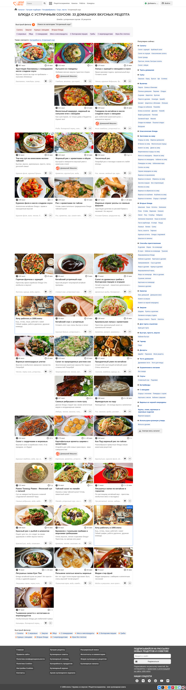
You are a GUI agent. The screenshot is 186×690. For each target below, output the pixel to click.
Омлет (140, 215)
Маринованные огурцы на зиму (149, 152)
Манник (153, 119)
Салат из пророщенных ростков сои (73, 362)
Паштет (153, 319)
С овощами (144, 390)
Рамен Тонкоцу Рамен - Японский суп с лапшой (34, 490)
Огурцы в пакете (143, 319)
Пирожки (156, 91)
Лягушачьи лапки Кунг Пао (29, 573)
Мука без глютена (123, 34)
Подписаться (147, 662)
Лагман (147, 227)
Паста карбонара (144, 223)
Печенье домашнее (145, 91)
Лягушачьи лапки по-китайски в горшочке (110, 490)
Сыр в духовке (156, 263)
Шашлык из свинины (145, 238)
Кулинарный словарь (59, 659)
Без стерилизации (157, 183)
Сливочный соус (143, 380)
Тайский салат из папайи (68, 489)
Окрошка (141, 79)
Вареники (152, 211)
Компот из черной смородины (148, 303)
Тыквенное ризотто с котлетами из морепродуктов (33, 614)
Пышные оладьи (158, 122)
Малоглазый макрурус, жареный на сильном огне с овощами (73, 112)
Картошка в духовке (159, 259)
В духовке (141, 247)
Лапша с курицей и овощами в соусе (113, 69)
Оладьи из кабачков (145, 107)
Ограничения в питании (150, 367)
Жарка (148, 247)
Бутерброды (145, 385)
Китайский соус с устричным (70, 322)
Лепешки (165, 103)
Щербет (140, 354)
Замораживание (143, 263)
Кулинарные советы (59, 654)
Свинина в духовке (144, 286)
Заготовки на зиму (147, 136)
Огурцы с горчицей (159, 198)
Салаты (143, 46)
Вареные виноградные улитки (30, 362)
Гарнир (143, 341)
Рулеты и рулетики (151, 311)
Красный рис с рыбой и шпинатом (32, 531)
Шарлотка (149, 95)
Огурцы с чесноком (144, 393)
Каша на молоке (160, 219)
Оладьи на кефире (144, 122)
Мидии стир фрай (103, 573)
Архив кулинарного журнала (62, 673)
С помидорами (41, 34)
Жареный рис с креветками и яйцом (73, 158)
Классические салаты (159, 53)
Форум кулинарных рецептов (94, 659)
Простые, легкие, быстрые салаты (150, 61)
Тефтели (153, 230)
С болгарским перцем (78, 34)
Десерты (143, 350)
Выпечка (143, 83)
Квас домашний (143, 295)
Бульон (153, 79)
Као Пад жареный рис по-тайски (110, 441)
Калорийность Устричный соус (42, 40)
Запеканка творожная (145, 219)
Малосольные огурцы (159, 144)
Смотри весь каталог (149, 431)
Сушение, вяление (144, 278)
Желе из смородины (145, 155)
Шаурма (141, 311)
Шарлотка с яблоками (152, 103)
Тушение (165, 251)
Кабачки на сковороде (152, 251)
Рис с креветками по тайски (69, 203)
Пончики (155, 115)
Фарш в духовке (143, 267)
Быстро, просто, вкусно (150, 333)
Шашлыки (141, 207)
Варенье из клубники (145, 194)
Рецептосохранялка (62, 3)
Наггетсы (161, 319)
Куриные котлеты (144, 234)
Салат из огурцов (144, 53)
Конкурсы (90, 3)
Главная (20, 650)
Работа (82, 3)
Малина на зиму (143, 187)
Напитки (143, 291)
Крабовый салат (156, 49)
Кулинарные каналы (90, 664)
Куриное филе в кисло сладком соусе (34, 203)
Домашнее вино (156, 295)
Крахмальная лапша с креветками (111, 322)
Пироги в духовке (144, 99)
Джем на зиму (155, 148)
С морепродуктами (105, 34)
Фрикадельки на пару (105, 401)
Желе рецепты (158, 354)
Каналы (74, 3)
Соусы (142, 376)
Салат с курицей (143, 49)
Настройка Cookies (24, 668)
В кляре (154, 223)
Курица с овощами (41, 30)
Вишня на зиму (159, 155)
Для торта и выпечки (149, 324)
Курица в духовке (157, 267)
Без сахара (142, 371)
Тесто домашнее (146, 359)
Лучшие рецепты (57, 650)
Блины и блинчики (150, 87)
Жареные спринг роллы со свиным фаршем (112, 204)
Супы (142, 75)
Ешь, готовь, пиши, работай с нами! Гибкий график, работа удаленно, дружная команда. (32, 324)
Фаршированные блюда (146, 255)
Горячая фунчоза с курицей (29, 279)
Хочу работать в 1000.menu (29, 318)
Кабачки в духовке (144, 259)
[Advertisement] (153, 23)
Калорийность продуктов (61, 664)
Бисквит (141, 103)
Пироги (140, 87)
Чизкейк (161, 111)
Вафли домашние (144, 115)
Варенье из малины (145, 198)
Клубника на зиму (160, 194)
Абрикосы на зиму (158, 179)
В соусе (140, 251)
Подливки (154, 380)
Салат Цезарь (143, 57)
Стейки (145, 211)
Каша (148, 207)
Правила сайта (23, 654)
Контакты (20, 673)
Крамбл (162, 99)
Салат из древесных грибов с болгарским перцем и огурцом (110, 280)
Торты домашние (147, 70)
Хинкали (161, 211)
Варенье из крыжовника (146, 175)
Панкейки (156, 107)
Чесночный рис (102, 158)
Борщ (148, 79)
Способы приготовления (150, 243)
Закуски (143, 307)
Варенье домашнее (157, 140)
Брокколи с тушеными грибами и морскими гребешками (72, 532)
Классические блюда (149, 131)
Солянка (164, 79)
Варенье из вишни (144, 179)
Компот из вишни (144, 299)
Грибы (92, 34)
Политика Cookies (24, 664)
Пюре (140, 345)
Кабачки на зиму (161, 159)
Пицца (160, 223)
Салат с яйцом (143, 65)
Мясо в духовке (158, 274)
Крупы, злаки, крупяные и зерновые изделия (149, 411)
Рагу (145, 215)
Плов (140, 211)
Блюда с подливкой (158, 234)
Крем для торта (143, 328)
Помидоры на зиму (144, 163)
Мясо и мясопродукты (58, 34)
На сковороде (157, 247)
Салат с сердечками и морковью (32, 441)
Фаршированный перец (146, 270)
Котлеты (154, 207)
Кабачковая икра (158, 163)
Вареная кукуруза (144, 416)
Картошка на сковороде (146, 282)
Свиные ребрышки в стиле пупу (71, 401)
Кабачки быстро (143, 336)
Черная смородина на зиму (147, 171)
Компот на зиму (143, 148)
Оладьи (163, 91)
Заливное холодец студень (147, 315)
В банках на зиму (144, 144)
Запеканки (162, 207)
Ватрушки (141, 126)
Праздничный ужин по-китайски (110, 362)
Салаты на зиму (143, 167)
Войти (166, 3)
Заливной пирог (143, 119)
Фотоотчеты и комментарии (93, 654)
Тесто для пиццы (157, 363)
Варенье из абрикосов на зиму (148, 191)
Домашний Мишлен (66, 76)
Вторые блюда (146, 203)
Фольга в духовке (144, 424)
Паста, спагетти (143, 230)
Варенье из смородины (146, 159)
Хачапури (155, 99)
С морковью (21, 34)
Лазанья (141, 227)
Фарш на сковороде (145, 274)
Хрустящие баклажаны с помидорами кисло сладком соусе (34, 70)
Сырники (141, 95)
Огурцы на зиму (143, 140)
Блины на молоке (144, 111)
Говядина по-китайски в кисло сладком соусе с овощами (110, 112)
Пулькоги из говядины (66, 69)
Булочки (157, 95)
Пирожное (148, 354)
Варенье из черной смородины (153, 402)
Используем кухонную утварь (152, 421)
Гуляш (154, 227)
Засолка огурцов (144, 183)
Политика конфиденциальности (30, 659)
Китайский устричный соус (69, 279)
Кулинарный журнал (59, 668)
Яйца (31, 34)
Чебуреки (159, 215)
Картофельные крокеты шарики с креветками (72, 442)
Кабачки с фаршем (158, 397)
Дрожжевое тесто (144, 363)
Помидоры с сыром (159, 393)
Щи (159, 79)
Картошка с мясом (144, 397)
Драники (154, 111)
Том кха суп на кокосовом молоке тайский (32, 159)
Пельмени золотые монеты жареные (73, 573)
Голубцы (152, 215)
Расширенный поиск (90, 650)
